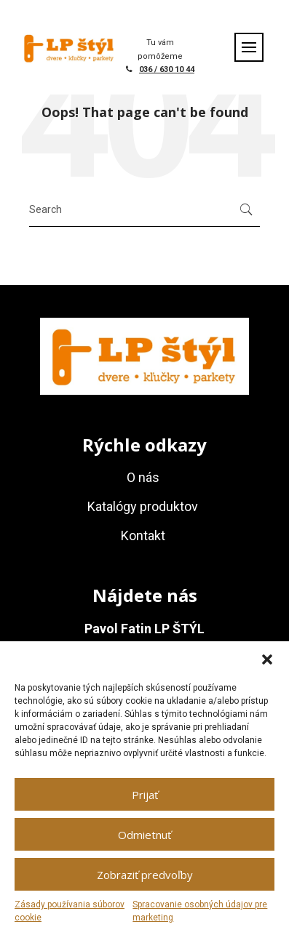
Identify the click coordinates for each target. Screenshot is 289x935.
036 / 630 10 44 (166, 69)
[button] (267, 659)
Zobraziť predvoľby (145, 874)
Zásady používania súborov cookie (69, 911)
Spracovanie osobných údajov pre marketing (199, 911)
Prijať (145, 794)
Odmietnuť (144, 834)
